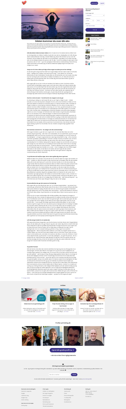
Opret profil (94, 3)
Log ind (102, 3)
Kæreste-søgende (26, 391)
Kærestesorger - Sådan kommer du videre (96, 39)
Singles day (24, 397)
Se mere (38, 311)
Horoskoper (46, 397)
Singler (23, 393)
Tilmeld (74, 374)
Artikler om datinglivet (48, 391)
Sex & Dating (93, 44)
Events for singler (47, 395)
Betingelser (67, 400)
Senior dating (24, 400)
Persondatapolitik (68, 395)
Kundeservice (67, 402)
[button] (95, 15)
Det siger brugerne (48, 393)
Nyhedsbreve (46, 400)
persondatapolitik (87, 379)
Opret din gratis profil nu (63, 350)
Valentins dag (25, 395)
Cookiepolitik (67, 397)
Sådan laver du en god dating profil (97, 62)
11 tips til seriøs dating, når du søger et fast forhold (97, 50)
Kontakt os (88, 396)
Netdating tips (46, 402)
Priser (65, 393)
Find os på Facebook (48, 404)
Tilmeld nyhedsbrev (48, 406)
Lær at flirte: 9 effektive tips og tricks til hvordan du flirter (97, 56)
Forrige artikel (25, 278)
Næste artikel (79, 278)
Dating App (24, 405)
